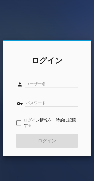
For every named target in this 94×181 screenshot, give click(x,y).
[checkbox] (47, 123)
